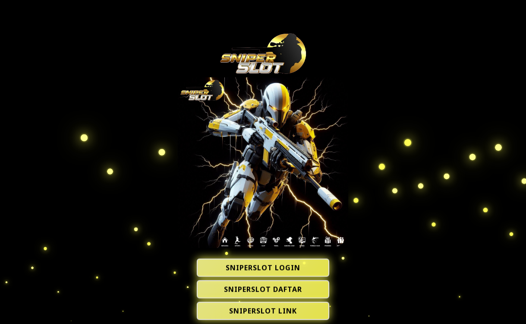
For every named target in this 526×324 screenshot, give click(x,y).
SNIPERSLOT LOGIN (263, 268)
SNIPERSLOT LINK (263, 311)
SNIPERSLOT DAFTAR (263, 290)
